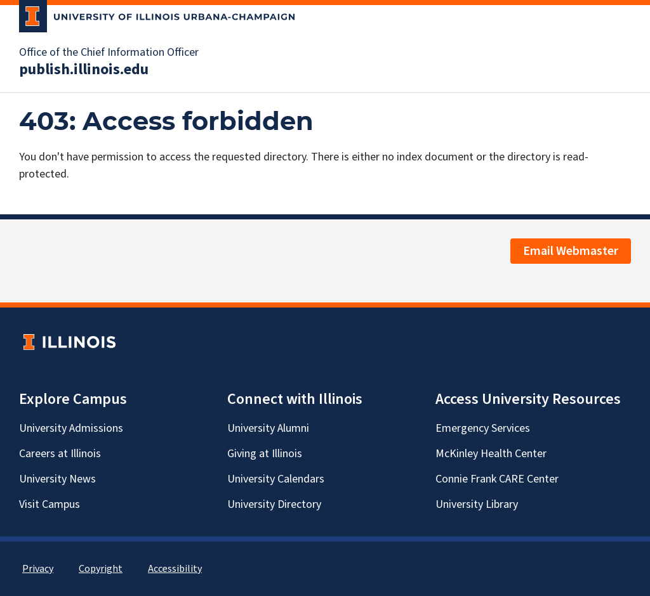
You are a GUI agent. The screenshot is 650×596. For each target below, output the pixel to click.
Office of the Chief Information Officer (109, 52)
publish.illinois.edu (84, 69)
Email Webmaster (570, 251)
